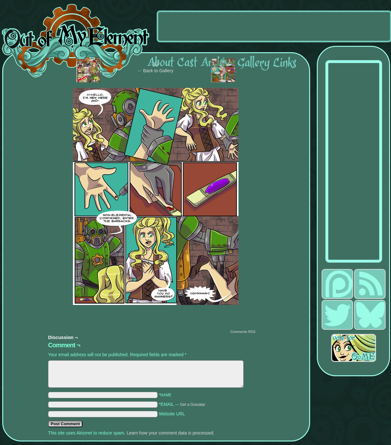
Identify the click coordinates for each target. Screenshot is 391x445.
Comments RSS (242, 332)
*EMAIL (182, 404)
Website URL (172, 413)
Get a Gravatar (192, 404)
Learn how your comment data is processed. (170, 432)
